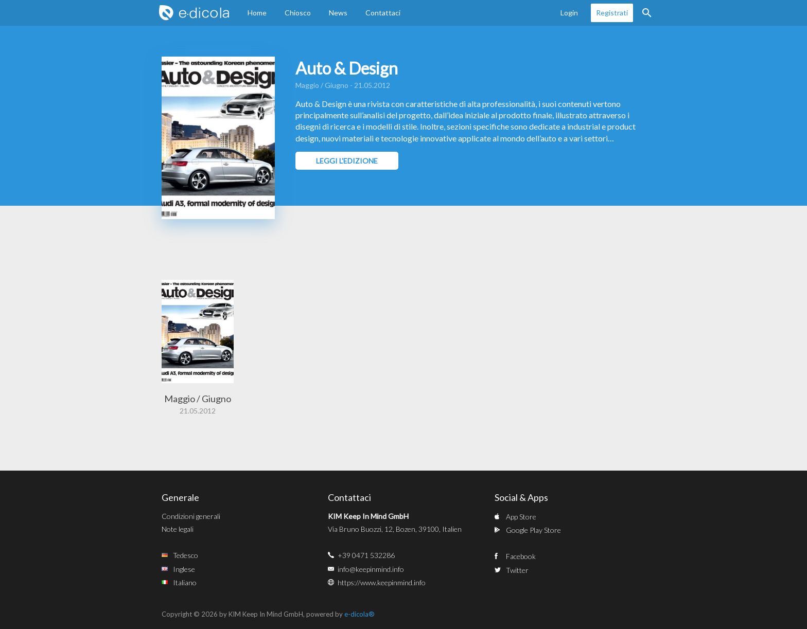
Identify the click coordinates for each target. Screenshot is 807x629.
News (338, 12)
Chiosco (298, 12)
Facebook (521, 556)
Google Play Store (533, 530)
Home (257, 12)
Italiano (185, 582)
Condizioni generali (191, 516)
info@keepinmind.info (371, 569)
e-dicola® (359, 614)
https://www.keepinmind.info (382, 582)
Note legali (178, 529)
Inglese (184, 569)
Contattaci (382, 12)
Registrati (612, 12)
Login (569, 12)
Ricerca (647, 13)
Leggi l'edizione (347, 160)
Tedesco (185, 555)
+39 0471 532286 (366, 555)
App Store (521, 516)
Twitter (517, 570)
